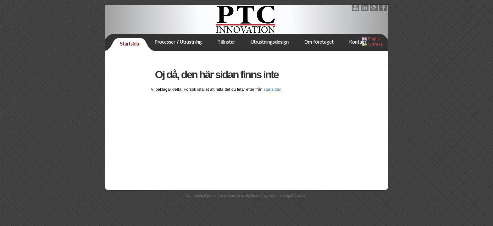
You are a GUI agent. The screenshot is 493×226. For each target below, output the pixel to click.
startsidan (272, 89)
